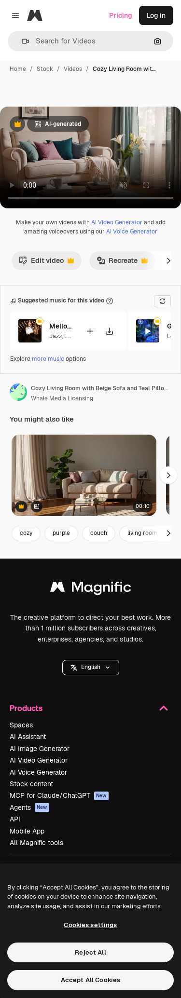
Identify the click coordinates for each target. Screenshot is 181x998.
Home (18, 69)
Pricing (120, 15)
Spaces (21, 725)
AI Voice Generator (131, 231)
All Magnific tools (36, 842)
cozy (26, 533)
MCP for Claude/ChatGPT (59, 795)
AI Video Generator (116, 222)
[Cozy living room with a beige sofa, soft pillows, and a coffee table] (84, 475)
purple (61, 533)
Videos (73, 69)
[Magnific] (34, 15)
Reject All (90, 952)
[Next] (168, 260)
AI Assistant (28, 736)
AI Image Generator (40, 748)
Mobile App (27, 831)
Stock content (31, 783)
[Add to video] (89, 330)
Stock (45, 69)
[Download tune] (109, 330)
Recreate (122, 263)
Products (90, 708)
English (90, 667)
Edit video (46, 263)
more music (48, 359)
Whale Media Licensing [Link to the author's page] (62, 398)
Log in (156, 15)
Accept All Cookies (90, 980)
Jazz (55, 336)
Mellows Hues (61, 326)
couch (98, 533)
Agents (29, 807)
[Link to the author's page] (18, 392)
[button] (21, 41)
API (15, 819)
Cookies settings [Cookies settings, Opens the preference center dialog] (90, 925)
